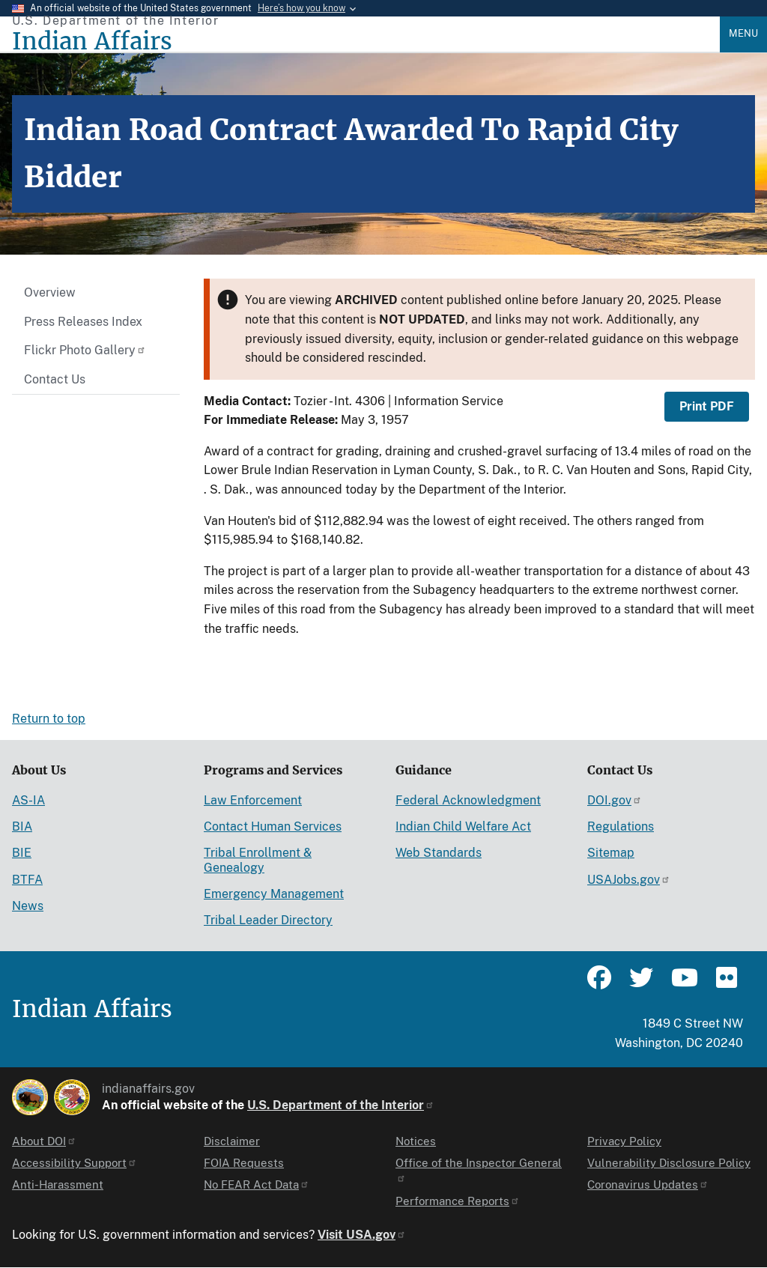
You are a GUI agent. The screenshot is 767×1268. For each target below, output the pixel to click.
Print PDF (706, 406)
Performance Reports (457, 1201)
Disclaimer (232, 1141)
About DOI (44, 1141)
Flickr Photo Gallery (85, 350)
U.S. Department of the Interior (340, 1105)
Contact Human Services (273, 826)
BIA (22, 826)
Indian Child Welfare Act (463, 826)
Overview (50, 292)
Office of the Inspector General (478, 1169)
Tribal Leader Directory (268, 920)
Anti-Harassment (57, 1184)
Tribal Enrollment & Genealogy (258, 860)
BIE (21, 853)
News (27, 906)
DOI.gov (614, 800)
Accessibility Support (74, 1162)
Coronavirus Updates (648, 1184)
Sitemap (610, 853)
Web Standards (438, 853)
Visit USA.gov (362, 1235)
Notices (415, 1141)
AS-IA (28, 800)
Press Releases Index (83, 322)
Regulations (620, 826)
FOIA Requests (244, 1162)
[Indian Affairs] (366, 41)
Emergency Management (274, 894)
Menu (743, 33)
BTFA (27, 880)
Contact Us (54, 379)
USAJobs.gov (628, 880)
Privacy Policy (624, 1141)
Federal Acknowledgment (468, 800)
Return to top (48, 719)
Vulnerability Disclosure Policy (669, 1162)
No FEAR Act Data (256, 1184)
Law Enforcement (253, 800)
